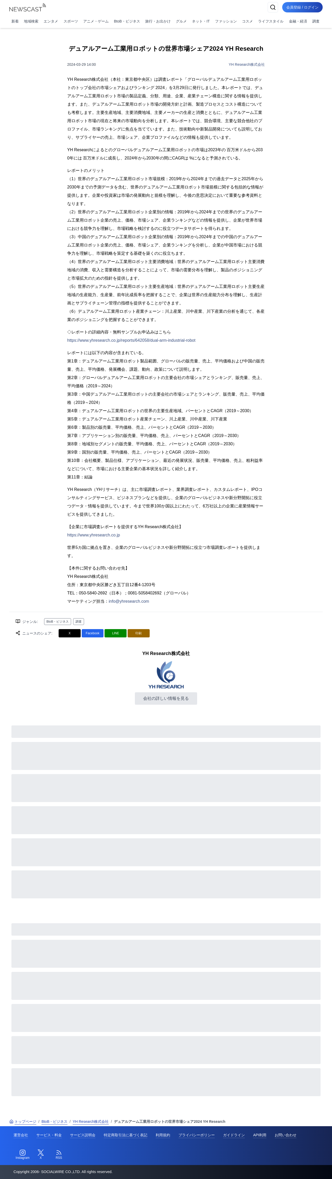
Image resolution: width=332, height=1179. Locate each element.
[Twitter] (41, 1154)
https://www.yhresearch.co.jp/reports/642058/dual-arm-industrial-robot (131, 340)
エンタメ (51, 21)
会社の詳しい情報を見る (166, 698)
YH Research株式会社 (247, 64)
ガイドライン (234, 1135)
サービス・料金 (49, 1135)
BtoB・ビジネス (127, 21)
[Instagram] (22, 1154)
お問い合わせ (285, 1135)
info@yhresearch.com (129, 601)
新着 (15, 21)
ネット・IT (201, 21)
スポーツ (71, 21)
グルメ (181, 21)
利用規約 (163, 1135)
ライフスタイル (270, 21)
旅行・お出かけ (158, 21)
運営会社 (20, 1135)
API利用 (259, 1135)
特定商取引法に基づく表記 (125, 1135)
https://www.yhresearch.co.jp (93, 535)
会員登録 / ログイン (302, 7)
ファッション (226, 21)
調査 (316, 21)
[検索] (273, 7)
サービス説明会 (82, 1135)
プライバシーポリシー (196, 1135)
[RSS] (59, 1154)
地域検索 (31, 21)
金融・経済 (298, 21)
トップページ (22, 1121)
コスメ (247, 21)
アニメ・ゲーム (96, 21)
